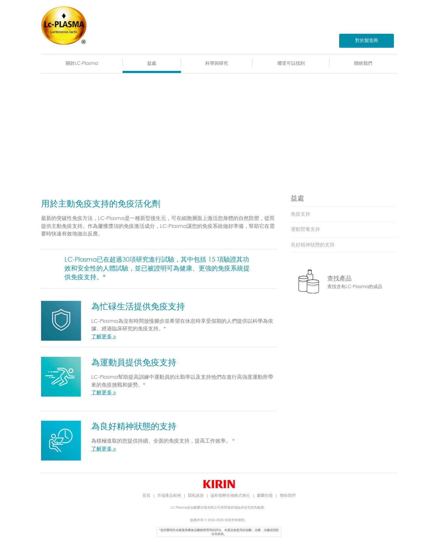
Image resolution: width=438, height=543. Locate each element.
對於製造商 (366, 40)
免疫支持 (300, 214)
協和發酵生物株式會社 (230, 495)
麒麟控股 (265, 495)
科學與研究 (216, 63)
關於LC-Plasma (82, 63)
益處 (151, 63)
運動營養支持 (305, 229)
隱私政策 (196, 495)
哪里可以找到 (291, 63)
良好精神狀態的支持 (313, 244)
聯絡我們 (363, 63)
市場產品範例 (169, 495)
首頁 (146, 495)
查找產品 (339, 279)
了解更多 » (103, 336)
